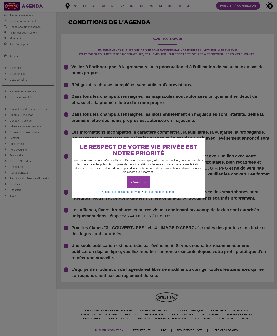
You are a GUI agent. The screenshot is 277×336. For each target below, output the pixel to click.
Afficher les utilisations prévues (121, 191)
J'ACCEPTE (138, 181)
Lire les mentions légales (159, 191)
